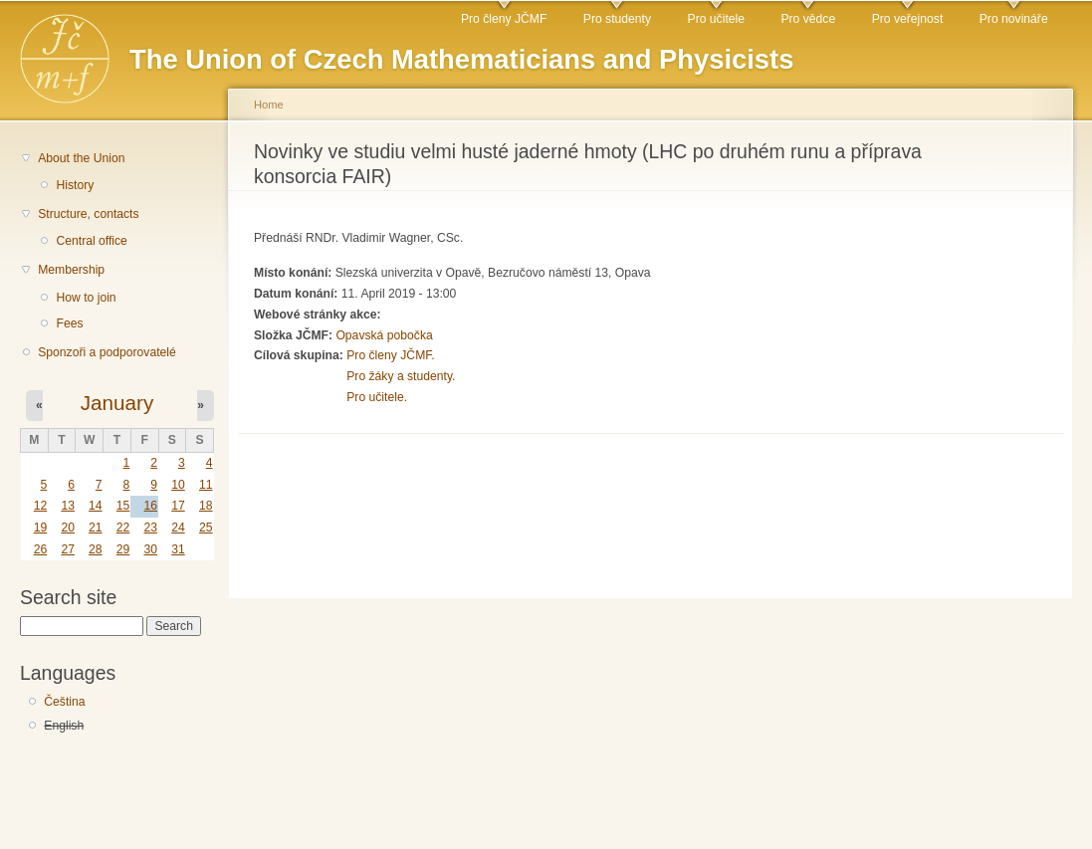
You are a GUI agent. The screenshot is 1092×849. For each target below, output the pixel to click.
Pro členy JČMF (503, 19)
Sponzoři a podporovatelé (107, 352)
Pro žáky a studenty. (400, 376)
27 (68, 549)
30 (150, 549)
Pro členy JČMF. (390, 355)
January (117, 402)
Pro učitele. (376, 397)
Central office (91, 241)
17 (178, 506)
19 (41, 527)
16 (150, 506)
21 (96, 527)
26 (41, 549)
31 (178, 549)
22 (123, 527)
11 (206, 485)
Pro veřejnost (908, 19)
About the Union (81, 158)
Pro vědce (807, 19)
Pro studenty (617, 19)
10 (178, 485)
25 (206, 527)
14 (96, 506)
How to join (85, 298)
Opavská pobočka (383, 335)
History (75, 185)
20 (68, 527)
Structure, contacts (88, 214)
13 (68, 506)
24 (178, 527)
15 (123, 506)
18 (206, 506)
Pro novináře (1014, 19)
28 (96, 549)
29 (123, 549)
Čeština (64, 702)
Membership (71, 270)
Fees (69, 323)
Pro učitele (716, 19)
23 (150, 527)
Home (269, 104)
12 (41, 506)
